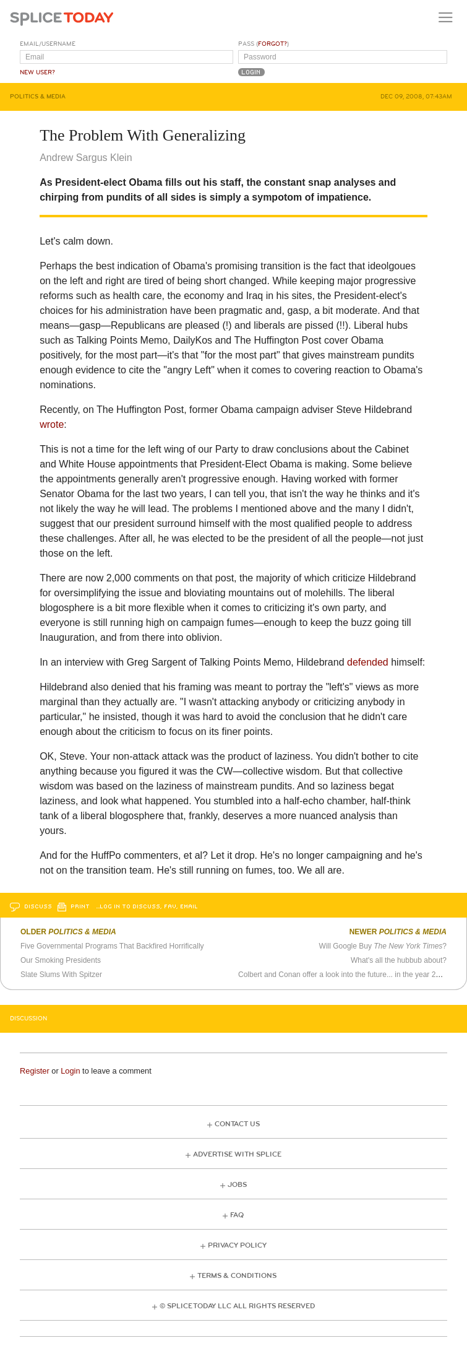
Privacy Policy (237, 1245)
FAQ (237, 1215)
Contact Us (237, 1124)
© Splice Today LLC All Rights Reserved (237, 1306)
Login (70, 1070)
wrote (52, 424)
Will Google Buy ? (383, 946)
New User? (37, 72)
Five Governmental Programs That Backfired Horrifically (112, 946)
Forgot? (272, 44)
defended (367, 662)
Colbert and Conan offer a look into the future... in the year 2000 (343, 974)
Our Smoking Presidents (60, 960)
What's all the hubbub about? (399, 960)
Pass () (263, 44)
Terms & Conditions (236, 1275)
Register (34, 1070)
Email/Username (47, 44)
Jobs (237, 1184)
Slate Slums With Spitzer (61, 974)
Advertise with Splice (237, 1154)
